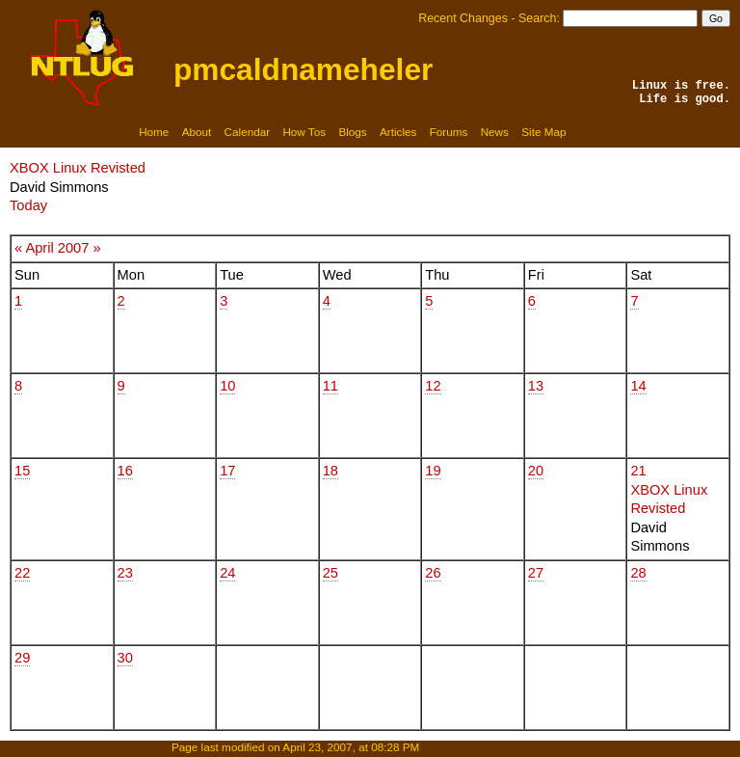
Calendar (248, 131)
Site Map (543, 131)
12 (432, 385)
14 (638, 385)
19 (432, 470)
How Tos (304, 131)
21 (638, 470)
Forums (449, 131)
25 (330, 573)
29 (22, 657)
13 (535, 385)
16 (125, 470)
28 (638, 573)
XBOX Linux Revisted (77, 168)
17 (227, 470)
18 (330, 470)
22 (22, 573)
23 (125, 573)
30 (125, 657)
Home (154, 131)
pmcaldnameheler (303, 69)
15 (22, 470)
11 (330, 385)
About (197, 131)
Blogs (352, 131)
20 (535, 470)
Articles (398, 131)
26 (432, 573)
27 (535, 573)
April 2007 (57, 248)
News (495, 131)
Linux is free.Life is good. (681, 92)
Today (28, 205)
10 (227, 385)
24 (227, 573)
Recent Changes (463, 18)
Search (537, 18)
